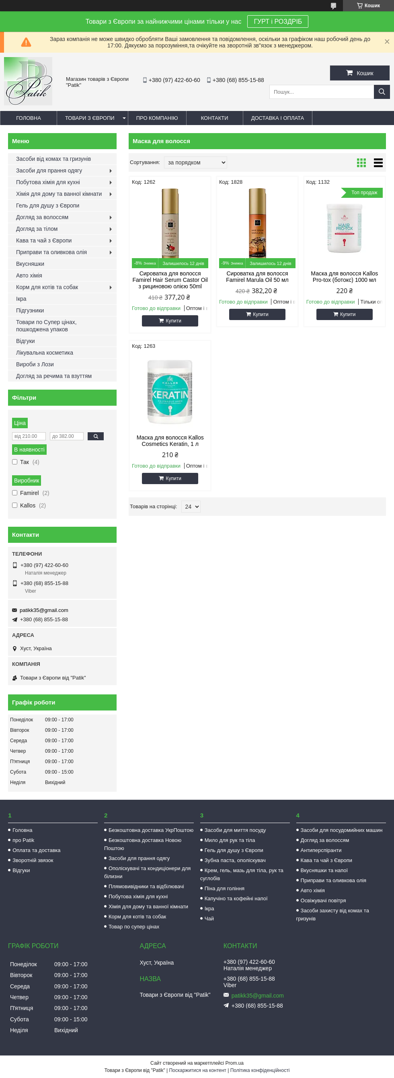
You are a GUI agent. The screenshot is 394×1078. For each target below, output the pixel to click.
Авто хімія (29, 275)
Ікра (21, 299)
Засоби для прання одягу (49, 170)
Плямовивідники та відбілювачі (146, 886)
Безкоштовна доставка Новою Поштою (142, 844)
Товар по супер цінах (134, 927)
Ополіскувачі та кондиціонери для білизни (147, 872)
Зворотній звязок (32, 860)
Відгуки (25, 341)
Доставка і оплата (277, 118)
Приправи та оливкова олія (51, 252)
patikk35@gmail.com (44, 610)
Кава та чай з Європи (44, 240)
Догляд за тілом (36, 229)
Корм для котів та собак (47, 287)
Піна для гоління (224, 888)
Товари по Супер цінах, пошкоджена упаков (46, 326)
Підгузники (30, 310)
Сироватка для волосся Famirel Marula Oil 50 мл (257, 276)
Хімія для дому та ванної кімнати (59, 194)
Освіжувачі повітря (323, 900)
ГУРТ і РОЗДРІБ (278, 21)
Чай (209, 919)
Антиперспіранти (321, 850)
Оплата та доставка (36, 850)
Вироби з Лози (35, 364)
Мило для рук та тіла (230, 840)
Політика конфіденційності (260, 1070)
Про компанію (157, 118)
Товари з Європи (90, 118)
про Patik (23, 840)
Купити (173, 321)
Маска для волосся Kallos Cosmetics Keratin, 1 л (170, 440)
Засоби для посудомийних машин (342, 830)
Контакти (214, 118)
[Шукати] (382, 92)
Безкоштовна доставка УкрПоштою (151, 830)
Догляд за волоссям (42, 217)
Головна (28, 118)
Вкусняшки (30, 264)
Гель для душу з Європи (47, 205)
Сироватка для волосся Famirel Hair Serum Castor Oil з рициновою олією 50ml (169, 280)
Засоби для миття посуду (235, 830)
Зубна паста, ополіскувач (235, 860)
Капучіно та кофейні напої (236, 898)
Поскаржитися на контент (197, 1070)
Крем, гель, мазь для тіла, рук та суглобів (241, 874)
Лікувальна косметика (44, 352)
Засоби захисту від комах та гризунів (332, 915)
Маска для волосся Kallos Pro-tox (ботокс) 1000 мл (344, 276)
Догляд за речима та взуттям (54, 376)
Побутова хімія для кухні (48, 182)
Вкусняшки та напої (324, 870)
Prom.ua (235, 1063)
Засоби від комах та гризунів (53, 159)
